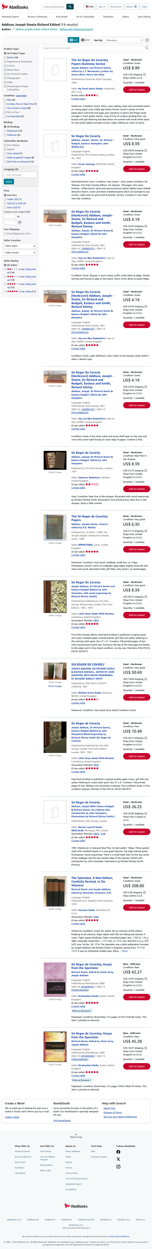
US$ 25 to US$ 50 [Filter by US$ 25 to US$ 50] (15, 203)
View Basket (20, 1173)
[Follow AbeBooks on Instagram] (118, 1167)
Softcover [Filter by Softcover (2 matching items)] (12, 134)
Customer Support (99, 1156)
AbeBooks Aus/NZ (86, 1219)
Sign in (102, 6)
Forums (69, 1167)
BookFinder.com (76, 1226)
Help (144, 6)
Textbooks (108, 16)
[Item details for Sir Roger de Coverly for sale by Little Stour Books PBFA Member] (55, 737)
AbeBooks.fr (50, 1219)
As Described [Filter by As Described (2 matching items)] (14, 116)
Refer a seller (45, 1170)
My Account (116, 6)
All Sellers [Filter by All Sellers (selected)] (12, 265)
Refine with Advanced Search (76, 29)
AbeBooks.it (66, 1219)
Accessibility (71, 1189)
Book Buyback (46, 1165)
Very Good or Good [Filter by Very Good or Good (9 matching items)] (17, 108)
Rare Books (62, 16)
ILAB (103, 833)
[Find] (70, 6)
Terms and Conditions (119, 1236)
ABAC (96, 833)
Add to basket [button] (137, 89)
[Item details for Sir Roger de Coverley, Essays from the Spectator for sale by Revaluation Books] (55, 979)
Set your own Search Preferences (120, 1116)
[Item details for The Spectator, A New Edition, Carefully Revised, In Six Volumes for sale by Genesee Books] (55, 891)
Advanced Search (10, 16)
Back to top (76, 1137)
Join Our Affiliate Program (47, 1158)
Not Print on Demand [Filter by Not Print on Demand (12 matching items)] (19, 161)
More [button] (125, 951)
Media (68, 1156)
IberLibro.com (124, 1219)
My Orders (19, 1167)
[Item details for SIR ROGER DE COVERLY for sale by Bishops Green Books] (55, 671)
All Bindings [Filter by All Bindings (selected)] (12, 126)
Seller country (12, 252)
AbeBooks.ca (105, 1219)
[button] (147, 48)
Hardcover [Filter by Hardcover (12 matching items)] (13, 130)
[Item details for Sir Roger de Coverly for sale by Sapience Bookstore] (55, 460)
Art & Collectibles (85, 16)
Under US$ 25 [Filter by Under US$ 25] (13, 199)
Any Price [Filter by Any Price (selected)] (10, 195)
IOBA (96, 916)
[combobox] (54, 6)
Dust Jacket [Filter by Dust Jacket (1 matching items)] (13, 153)
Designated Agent (73, 1184)
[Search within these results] (96, 48)
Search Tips (109, 1108)
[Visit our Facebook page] (118, 1152)
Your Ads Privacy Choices (76, 1178)
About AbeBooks (73, 1151)
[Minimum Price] (10, 216)
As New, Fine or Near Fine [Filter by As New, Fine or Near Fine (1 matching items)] (20, 104)
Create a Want (12, 1117)
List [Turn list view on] (73, 40)
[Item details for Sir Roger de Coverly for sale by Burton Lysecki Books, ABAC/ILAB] (55, 811)
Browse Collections (37, 16)
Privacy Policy (72, 1173)
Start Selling (144, 16)
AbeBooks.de (33, 1219)
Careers (69, 1162)
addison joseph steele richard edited (36, 29)
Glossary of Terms (113, 1112)
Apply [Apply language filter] (9, 181)
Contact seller (78, 98)
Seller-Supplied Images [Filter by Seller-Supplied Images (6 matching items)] (19, 157)
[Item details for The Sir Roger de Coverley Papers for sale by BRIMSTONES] (55, 527)
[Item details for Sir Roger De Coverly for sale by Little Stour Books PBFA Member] (55, 596)
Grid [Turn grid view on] (85, 40)
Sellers (125, 16)
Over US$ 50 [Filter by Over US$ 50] (12, 207)
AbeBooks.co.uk (14, 1219)
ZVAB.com (140, 1219)
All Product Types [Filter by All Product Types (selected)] (15, 53)
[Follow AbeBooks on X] (118, 1159)
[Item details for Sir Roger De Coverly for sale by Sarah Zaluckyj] (55, 145)
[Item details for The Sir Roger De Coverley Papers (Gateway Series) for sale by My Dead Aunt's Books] (55, 69)
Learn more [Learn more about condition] (21, 95)
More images (55, 686)
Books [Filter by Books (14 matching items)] (11, 57)
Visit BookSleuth (62, 1120)
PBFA (96, 620)
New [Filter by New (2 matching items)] (9, 99)
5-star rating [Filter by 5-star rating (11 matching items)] (21, 291)
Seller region (11, 246)
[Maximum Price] (10, 222)
